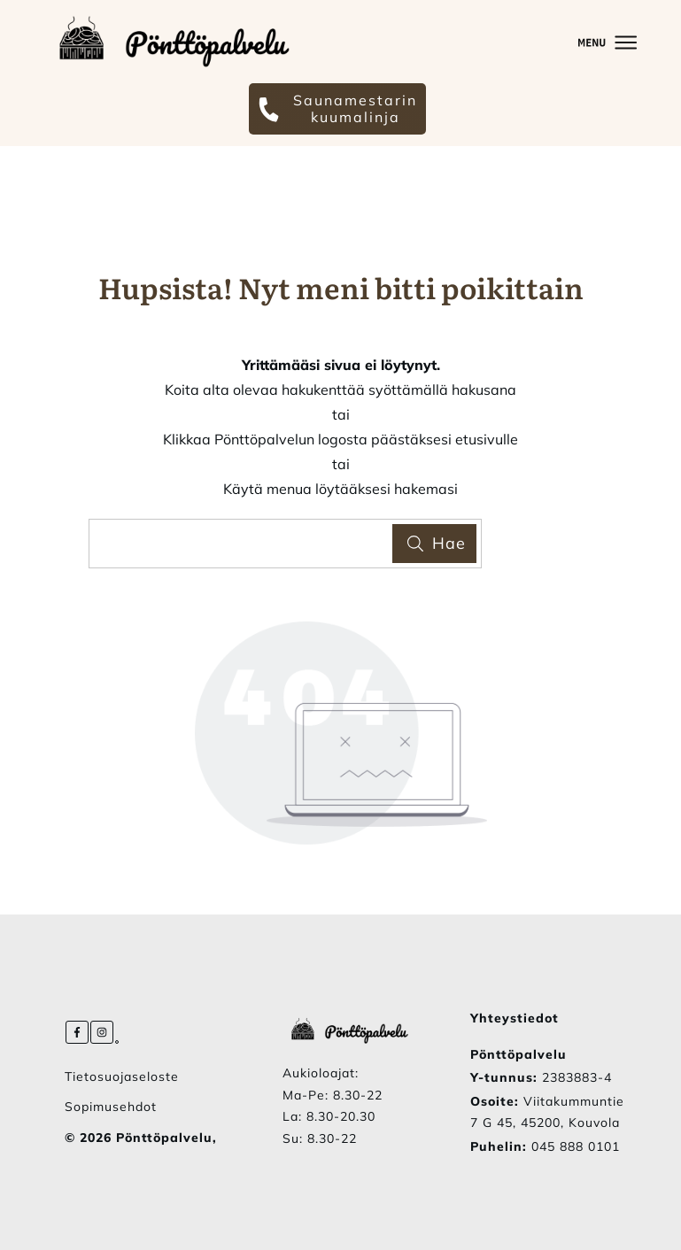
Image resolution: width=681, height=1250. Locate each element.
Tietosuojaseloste (122, 1076)
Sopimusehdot (111, 1107)
